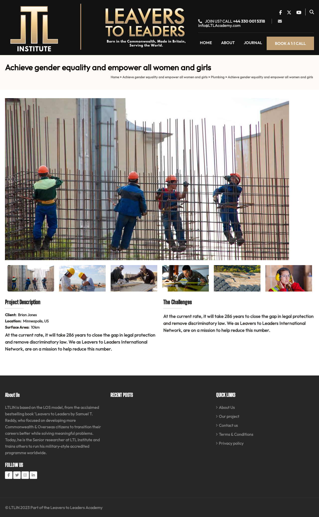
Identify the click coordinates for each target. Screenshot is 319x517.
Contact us (228, 425)
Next (308, 179)
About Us (227, 407)
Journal (253, 42)
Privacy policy (231, 443)
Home (206, 42)
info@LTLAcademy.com (219, 25)
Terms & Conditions (236, 434)
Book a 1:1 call (290, 43)
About (228, 42)
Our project (229, 416)
